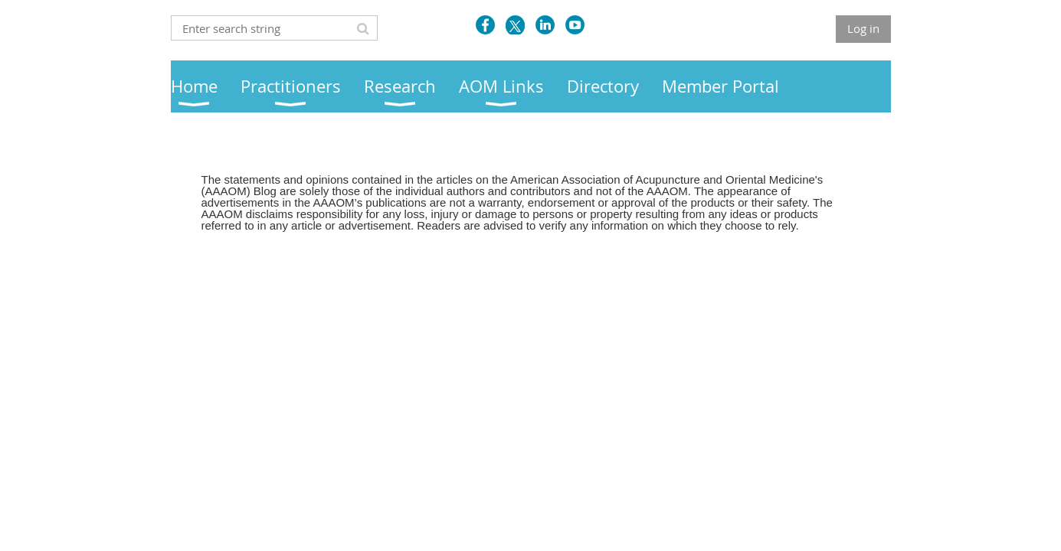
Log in (863, 28)
